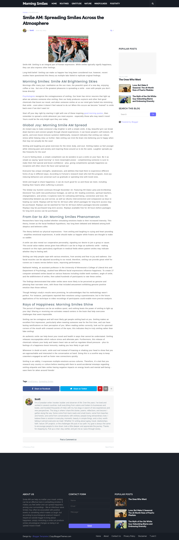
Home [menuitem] (54, 4)
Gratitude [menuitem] (76, 4)
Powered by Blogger (128, 122)
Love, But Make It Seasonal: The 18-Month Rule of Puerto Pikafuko (143, 87)
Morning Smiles (35, 3)
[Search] (137, 114)
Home (25, 12)
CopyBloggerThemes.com (60, 536)
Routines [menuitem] (64, 4)
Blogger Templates (40, 536)
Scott (37, 399)
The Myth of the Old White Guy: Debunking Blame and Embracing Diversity (144, 98)
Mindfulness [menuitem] (100, 4)
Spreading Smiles (46, 381)
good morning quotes (93, 113)
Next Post (109, 447)
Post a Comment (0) (68, 440)
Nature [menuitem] (87, 4)
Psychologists (29, 96)
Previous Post (29, 447)
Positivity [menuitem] (115, 4)
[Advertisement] (137, 27)
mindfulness (33, 12)
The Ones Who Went (130, 79)
